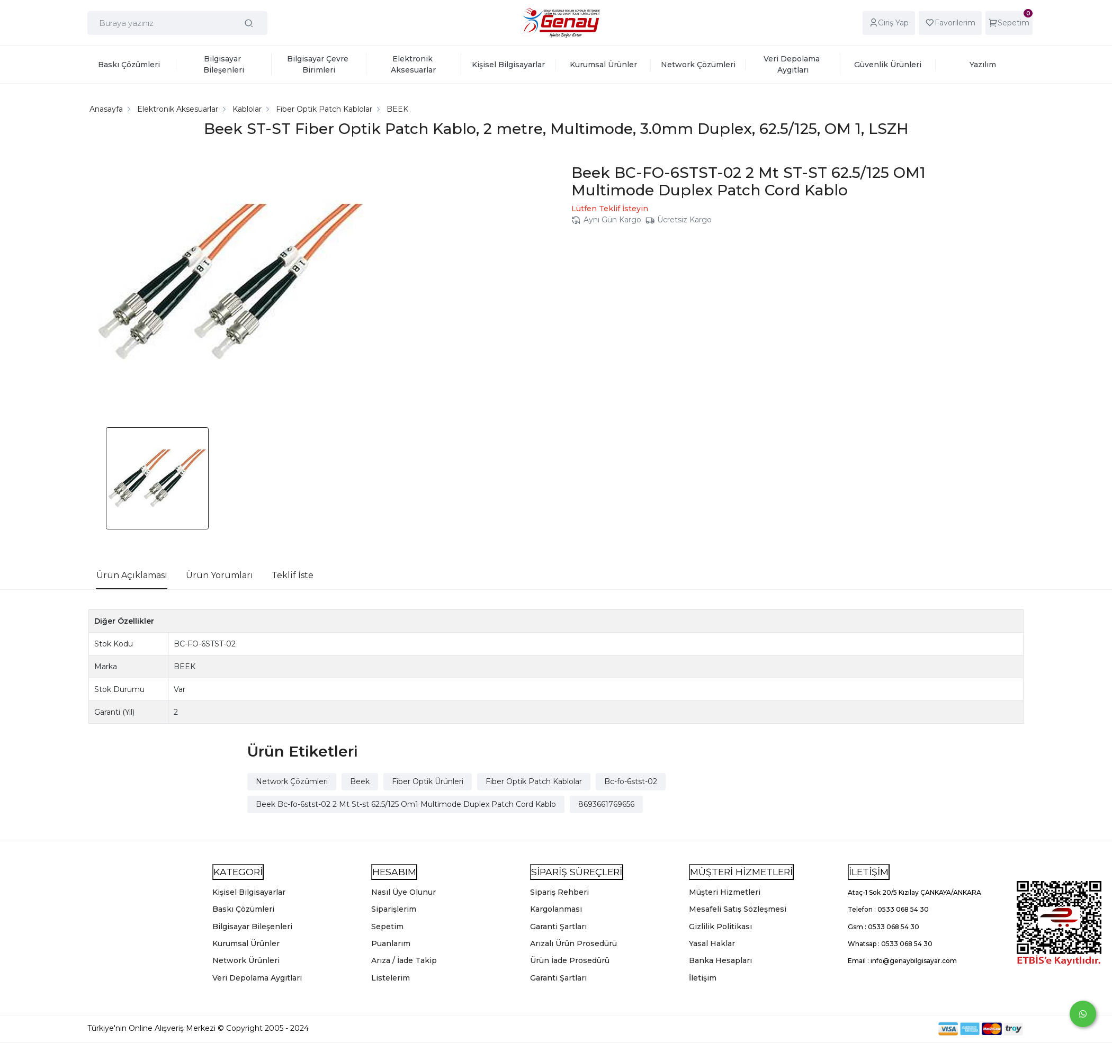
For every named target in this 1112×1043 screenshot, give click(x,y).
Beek (360, 781)
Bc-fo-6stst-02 (630, 781)
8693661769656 (606, 804)
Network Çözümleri (292, 781)
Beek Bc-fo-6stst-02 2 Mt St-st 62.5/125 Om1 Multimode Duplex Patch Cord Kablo (406, 804)
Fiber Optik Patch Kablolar (534, 781)
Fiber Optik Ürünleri (427, 781)
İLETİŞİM (869, 871)
